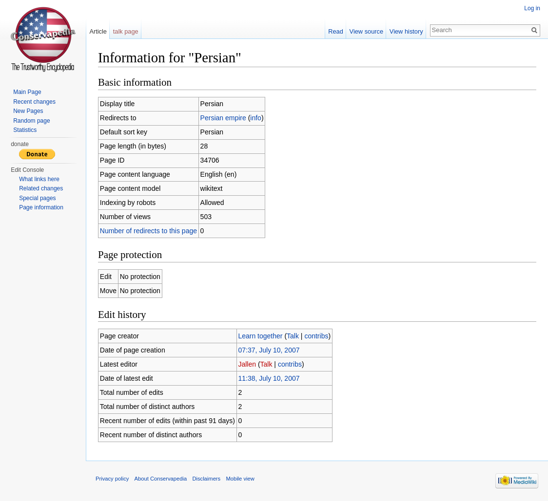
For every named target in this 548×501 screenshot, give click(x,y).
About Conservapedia (161, 479)
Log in (532, 8)
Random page (31, 120)
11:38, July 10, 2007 (268, 378)
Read (335, 31)
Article (98, 31)
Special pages (37, 198)
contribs (316, 336)
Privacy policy (112, 479)
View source (366, 31)
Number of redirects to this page (148, 231)
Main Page (27, 92)
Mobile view (240, 479)
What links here (39, 179)
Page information (41, 207)
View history (406, 31)
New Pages (28, 111)
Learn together (260, 336)
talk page (125, 31)
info (255, 118)
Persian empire (223, 118)
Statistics (25, 130)
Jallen (247, 364)
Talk (293, 336)
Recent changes (34, 101)
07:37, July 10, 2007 (268, 350)
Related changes (41, 188)
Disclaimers (206, 479)
